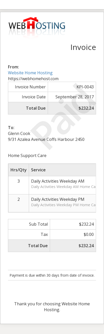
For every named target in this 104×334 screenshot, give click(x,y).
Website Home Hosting (30, 73)
